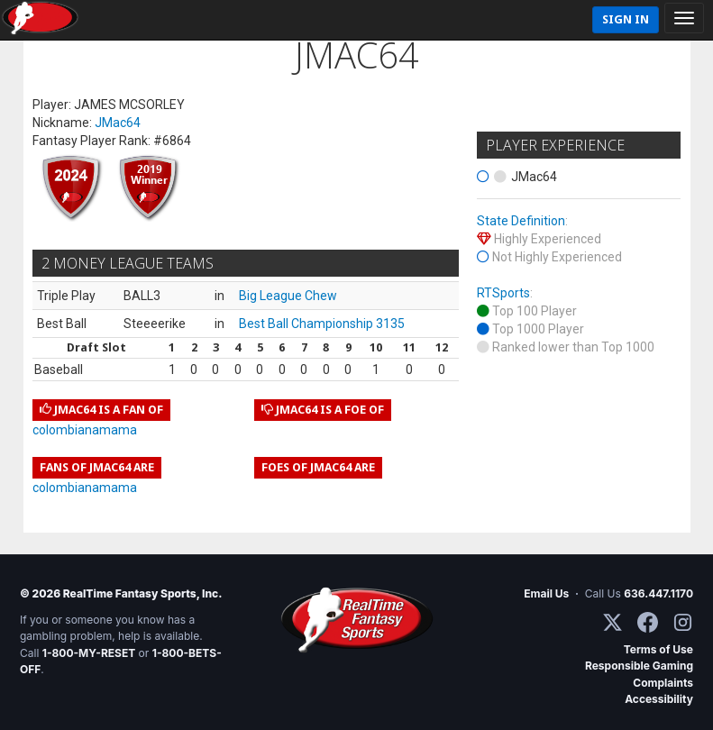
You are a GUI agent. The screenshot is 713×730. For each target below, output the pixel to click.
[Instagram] (682, 622)
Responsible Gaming (639, 665)
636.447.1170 (658, 593)
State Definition (521, 221)
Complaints (663, 682)
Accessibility (659, 699)
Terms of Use (658, 649)
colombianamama (84, 430)
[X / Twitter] (612, 622)
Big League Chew (288, 295)
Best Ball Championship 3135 (322, 323)
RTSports (503, 293)
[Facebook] (647, 622)
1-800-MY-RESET (89, 653)
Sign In (625, 19)
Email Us (546, 593)
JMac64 (118, 122)
